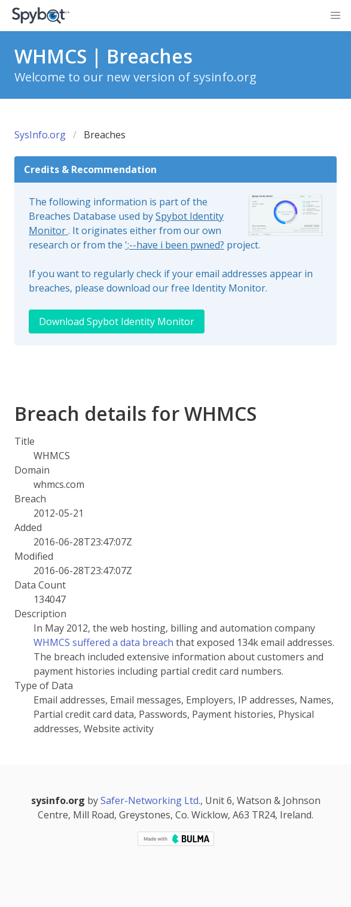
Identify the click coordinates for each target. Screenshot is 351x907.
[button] (335, 15)
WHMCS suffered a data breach (103, 642)
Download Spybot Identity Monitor (116, 321)
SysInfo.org (40, 134)
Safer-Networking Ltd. (150, 800)
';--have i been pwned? (174, 244)
